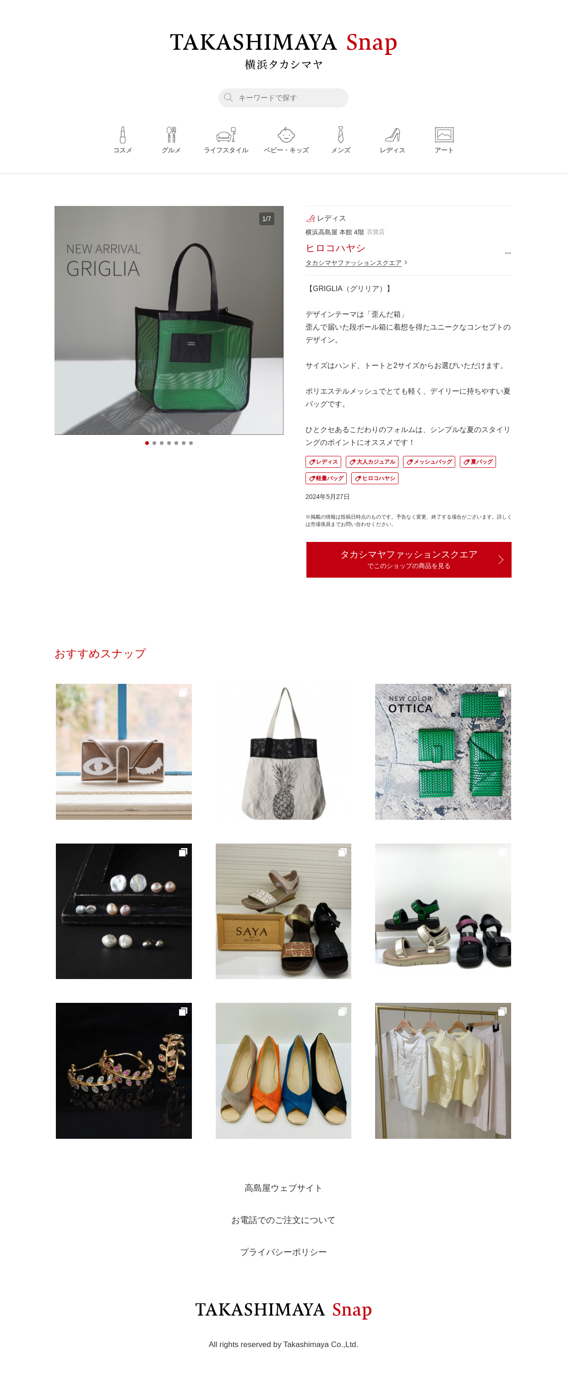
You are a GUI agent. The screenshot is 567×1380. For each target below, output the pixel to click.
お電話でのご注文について (283, 1221)
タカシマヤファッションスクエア (353, 263)
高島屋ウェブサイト (283, 1189)
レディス (327, 462)
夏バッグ (482, 462)
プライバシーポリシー (283, 1253)
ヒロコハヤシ (378, 478)
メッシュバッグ (433, 462)
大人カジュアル (376, 462)
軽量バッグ (329, 478)
